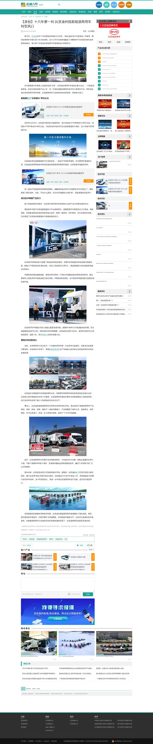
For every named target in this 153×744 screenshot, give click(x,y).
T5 (66, 539)
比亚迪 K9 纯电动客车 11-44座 (112, 93)
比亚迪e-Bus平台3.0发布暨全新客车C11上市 (123, 123)
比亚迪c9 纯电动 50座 (78, 557)
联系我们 (31, 730)
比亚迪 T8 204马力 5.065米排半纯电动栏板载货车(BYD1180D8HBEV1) (42, 566)
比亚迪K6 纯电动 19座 (109, 64)
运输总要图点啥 (101, 254)
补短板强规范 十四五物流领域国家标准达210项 (112, 292)
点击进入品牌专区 (108, 21)
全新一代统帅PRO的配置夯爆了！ (108, 287)
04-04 (129, 278)
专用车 (73, 653)
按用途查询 (24, 713)
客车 (51, 539)
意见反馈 (54, 730)
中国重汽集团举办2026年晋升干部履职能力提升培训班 (112, 236)
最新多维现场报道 (105, 105)
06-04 (129, 184)
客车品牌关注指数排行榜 (124, 710)
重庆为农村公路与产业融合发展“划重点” (109, 278)
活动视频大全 (49, 710)
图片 (61, 116)
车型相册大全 (74, 713)
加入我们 (38, 730)
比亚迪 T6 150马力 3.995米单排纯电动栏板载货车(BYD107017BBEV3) (80, 566)
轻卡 (29, 98)
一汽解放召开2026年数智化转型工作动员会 (111, 678)
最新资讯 (101, 273)
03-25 (129, 236)
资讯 (100, 42)
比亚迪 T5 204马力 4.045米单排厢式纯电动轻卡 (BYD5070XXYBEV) (116, 69)
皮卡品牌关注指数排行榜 (124, 716)
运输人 (44, 335)
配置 (56, 116)
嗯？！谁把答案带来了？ (104, 283)
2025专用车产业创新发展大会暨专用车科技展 (58, 696)
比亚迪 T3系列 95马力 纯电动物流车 (114, 74)
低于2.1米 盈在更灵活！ (104, 241)
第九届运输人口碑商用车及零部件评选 (112, 694)
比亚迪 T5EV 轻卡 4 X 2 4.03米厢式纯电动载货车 (65, 173)
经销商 (66, 116)
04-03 (129, 287)
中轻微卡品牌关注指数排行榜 (103, 710)
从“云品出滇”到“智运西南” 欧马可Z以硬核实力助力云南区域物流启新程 (112, 245)
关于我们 (23, 730)
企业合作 (46, 730)
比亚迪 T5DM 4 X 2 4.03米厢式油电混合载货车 (64, 107)
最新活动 (101, 128)
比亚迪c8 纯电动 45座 (109, 88)
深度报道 (38, 16)
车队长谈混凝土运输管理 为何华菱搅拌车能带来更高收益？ (39, 673)
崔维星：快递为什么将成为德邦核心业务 (110, 668)
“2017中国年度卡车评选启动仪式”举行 (35, 668)
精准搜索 (23, 716)
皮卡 (77, 472)
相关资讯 (101, 231)
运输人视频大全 (50, 716)
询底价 (88, 114)
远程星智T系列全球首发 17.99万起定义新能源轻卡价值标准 (112, 263)
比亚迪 (34, 36)
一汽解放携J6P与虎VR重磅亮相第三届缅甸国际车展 (112, 250)
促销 (118, 42)
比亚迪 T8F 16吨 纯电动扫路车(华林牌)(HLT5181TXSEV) (42, 557)
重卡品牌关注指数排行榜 (124, 713)
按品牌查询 (24, 710)
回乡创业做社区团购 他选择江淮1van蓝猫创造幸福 (39, 678)
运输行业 (59, 539)
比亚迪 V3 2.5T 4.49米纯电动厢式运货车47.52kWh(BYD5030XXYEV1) (116, 54)
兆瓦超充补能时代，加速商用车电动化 (105, 146)
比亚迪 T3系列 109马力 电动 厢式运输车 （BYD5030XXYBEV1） (116, 79)
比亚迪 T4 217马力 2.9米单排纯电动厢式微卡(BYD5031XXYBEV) (116, 83)
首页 (30, 16)
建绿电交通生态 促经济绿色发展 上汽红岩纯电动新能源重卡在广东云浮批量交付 (76, 673)
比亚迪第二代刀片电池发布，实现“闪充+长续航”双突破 (105, 169)
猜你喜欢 (25, 628)
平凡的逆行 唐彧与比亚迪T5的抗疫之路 (120, 180)
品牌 (48, 116)
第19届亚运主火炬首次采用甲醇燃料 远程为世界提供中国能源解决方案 (113, 673)
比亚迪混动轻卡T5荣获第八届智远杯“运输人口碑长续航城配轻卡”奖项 (123, 169)
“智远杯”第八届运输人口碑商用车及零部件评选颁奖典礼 (105, 123)
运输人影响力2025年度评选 (31, 696)
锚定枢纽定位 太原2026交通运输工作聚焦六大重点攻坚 (112, 296)
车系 (52, 116)
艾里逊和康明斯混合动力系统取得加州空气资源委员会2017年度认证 (76, 668)
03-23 (129, 263)
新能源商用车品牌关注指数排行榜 (104, 713)
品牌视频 (101, 151)
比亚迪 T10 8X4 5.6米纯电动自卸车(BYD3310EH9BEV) (116, 59)
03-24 (129, 254)
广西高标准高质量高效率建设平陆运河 (72, 678)
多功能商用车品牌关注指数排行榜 (104, 716)
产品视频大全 (49, 713)
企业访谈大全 (49, 720)
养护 (109, 42)
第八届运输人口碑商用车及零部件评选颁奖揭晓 (123, 146)
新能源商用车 (54, 349)
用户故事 (101, 174)
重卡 (67, 653)
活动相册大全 (74, 710)
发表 (88, 594)
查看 (130, 223)
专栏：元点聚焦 (89, 31)
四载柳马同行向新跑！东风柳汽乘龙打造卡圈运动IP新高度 (112, 259)
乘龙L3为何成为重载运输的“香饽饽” (108, 268)
